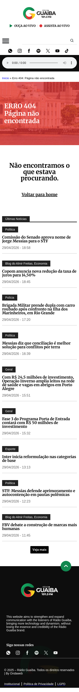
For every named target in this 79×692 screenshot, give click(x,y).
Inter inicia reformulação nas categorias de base (39, 458)
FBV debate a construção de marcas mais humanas (39, 526)
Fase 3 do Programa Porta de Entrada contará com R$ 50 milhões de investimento (36, 422)
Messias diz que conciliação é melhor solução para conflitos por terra (36, 345)
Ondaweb (16, 673)
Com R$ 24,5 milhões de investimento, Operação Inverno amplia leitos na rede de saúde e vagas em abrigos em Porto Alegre (38, 383)
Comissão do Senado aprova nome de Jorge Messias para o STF (36, 239)
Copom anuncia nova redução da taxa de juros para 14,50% (39, 273)
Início (5, 78)
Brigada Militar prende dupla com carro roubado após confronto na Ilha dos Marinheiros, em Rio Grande (38, 309)
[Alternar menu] (5, 41)
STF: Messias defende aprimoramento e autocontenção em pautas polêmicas (38, 492)
